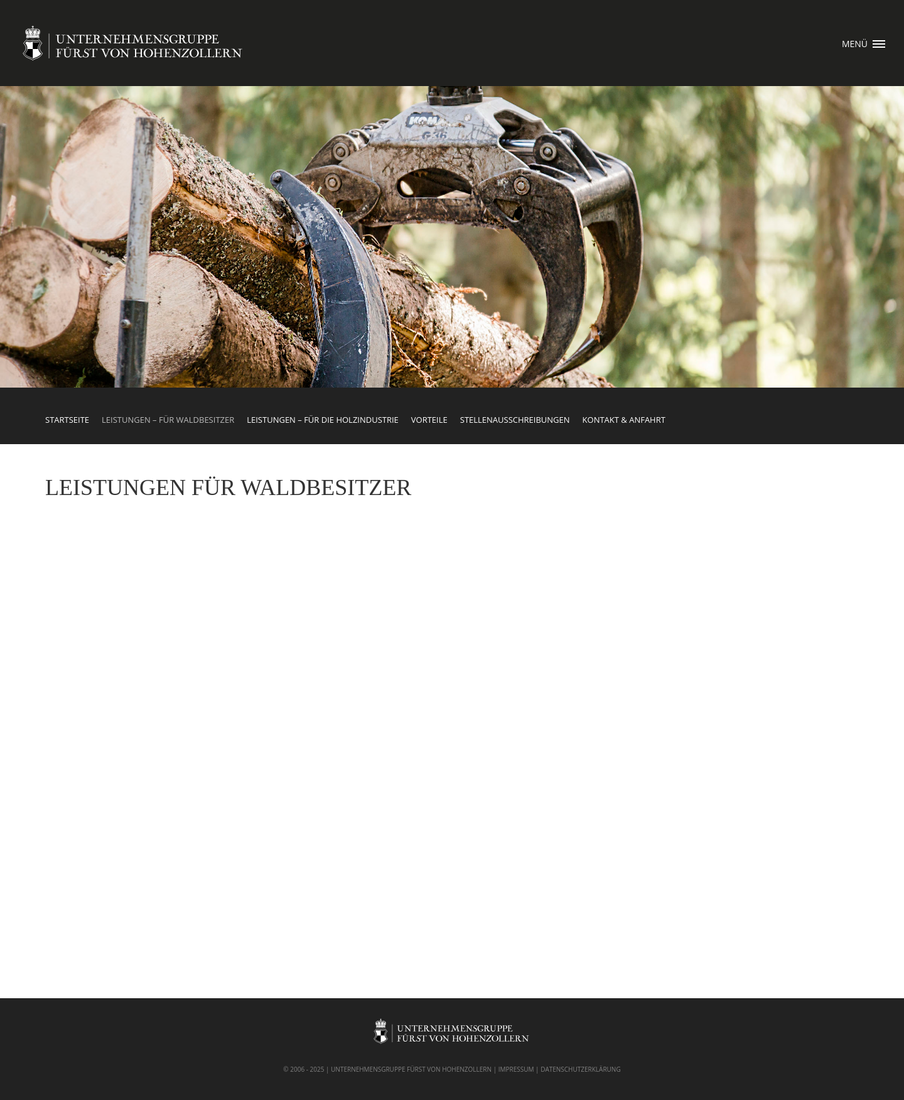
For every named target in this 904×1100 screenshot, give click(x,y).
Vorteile (429, 419)
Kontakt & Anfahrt (624, 419)
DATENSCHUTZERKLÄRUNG (581, 1069)
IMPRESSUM (516, 1069)
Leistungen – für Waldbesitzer (168, 419)
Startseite (67, 419)
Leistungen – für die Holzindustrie (323, 419)
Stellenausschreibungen (515, 419)
